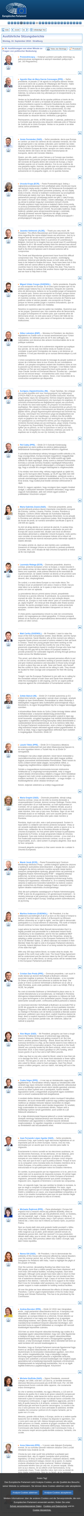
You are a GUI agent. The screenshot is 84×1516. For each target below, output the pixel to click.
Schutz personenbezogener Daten (26, 1508)
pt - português (65, 23)
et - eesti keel (24, 23)
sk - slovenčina (71, 23)
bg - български (9, 23)
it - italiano (43, 23)
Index (7, 30)
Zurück (17, 30)
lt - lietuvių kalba (49, 23)
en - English (30, 23)
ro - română (68, 23)
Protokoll (77, 49)
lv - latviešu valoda (46, 23)
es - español (12, 23)
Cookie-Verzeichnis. (42, 1512)
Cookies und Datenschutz (55, 1508)
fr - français (34, 23)
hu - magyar (52, 23)
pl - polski (61, 23)
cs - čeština (15, 23)
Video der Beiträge (58, 49)
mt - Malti (55, 23)
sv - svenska (80, 23)
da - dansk (18, 23)
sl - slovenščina (74, 23)
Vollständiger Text (39, 30)
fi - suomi (77, 23)
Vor (24, 30)
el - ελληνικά (27, 23)
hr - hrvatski (40, 23)
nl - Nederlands (58, 23)
